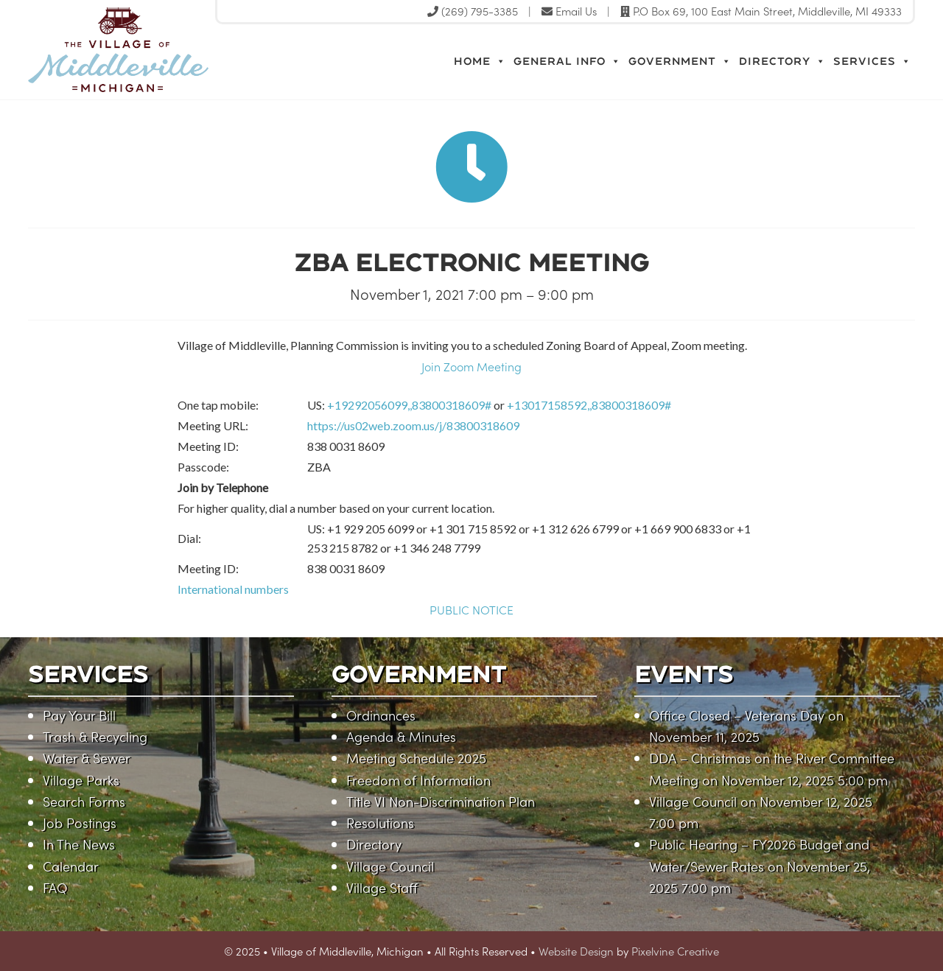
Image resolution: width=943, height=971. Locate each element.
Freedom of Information (418, 780)
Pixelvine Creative (675, 950)
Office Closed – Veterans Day (736, 715)
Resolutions (380, 822)
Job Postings (79, 822)
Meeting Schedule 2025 (416, 758)
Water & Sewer (86, 758)
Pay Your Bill (79, 715)
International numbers (233, 589)
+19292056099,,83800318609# (409, 405)
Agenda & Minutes (401, 736)
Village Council (390, 866)
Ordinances (381, 715)
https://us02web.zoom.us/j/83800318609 (413, 425)
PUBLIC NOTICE (471, 609)
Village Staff (382, 887)
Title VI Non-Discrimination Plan (440, 801)
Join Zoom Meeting (471, 366)
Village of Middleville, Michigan (184, 49)
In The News (79, 844)
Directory (782, 61)
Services (872, 61)
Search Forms (84, 801)
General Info (567, 61)
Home (480, 61)
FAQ (55, 887)
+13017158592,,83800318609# (589, 405)
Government (680, 61)
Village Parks (81, 780)
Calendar (71, 866)
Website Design (576, 950)
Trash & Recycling (95, 736)
